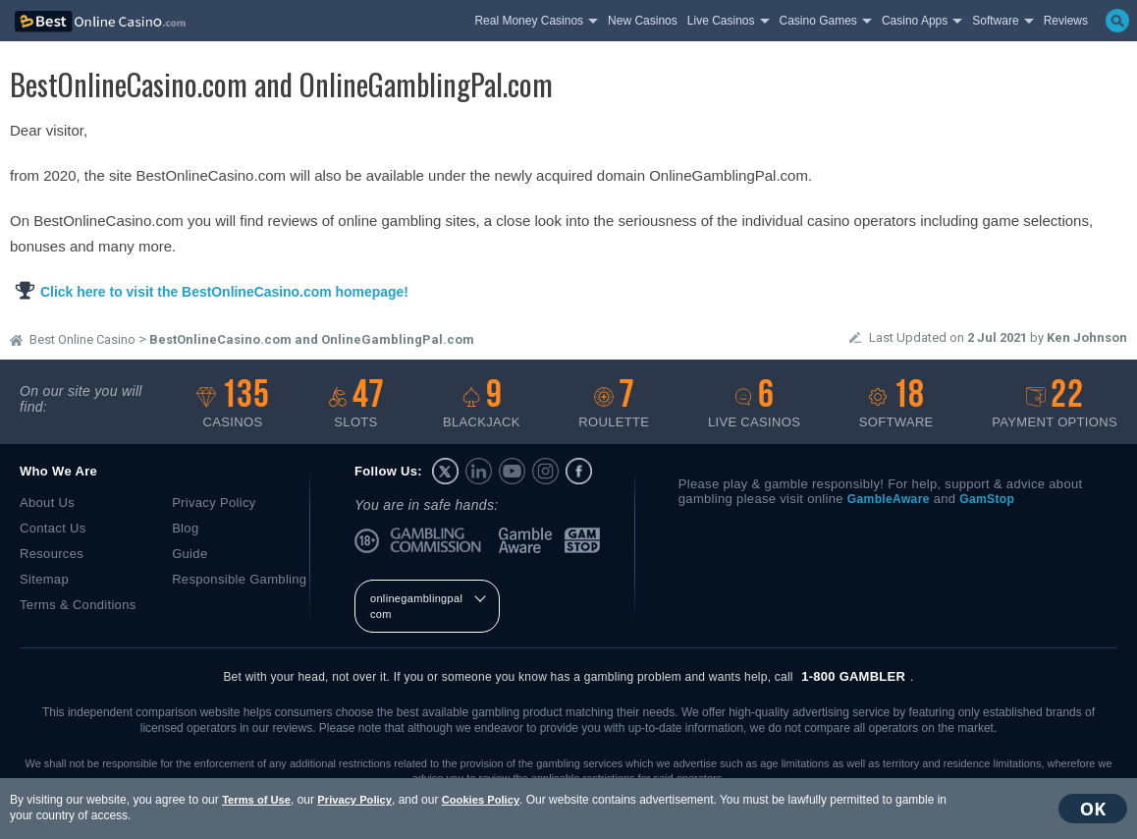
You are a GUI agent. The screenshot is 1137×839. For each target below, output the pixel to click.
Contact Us (53, 528)
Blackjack (481, 404)
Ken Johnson (1087, 337)
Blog (185, 528)
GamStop (583, 540)
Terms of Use (256, 800)
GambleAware (527, 540)
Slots (356, 404)
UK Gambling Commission (439, 540)
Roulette (613, 404)
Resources (51, 553)
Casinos (232, 404)
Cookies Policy (480, 800)
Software (896, 404)
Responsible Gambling (239, 579)
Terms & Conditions (78, 604)
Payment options (1054, 404)
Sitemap (44, 579)
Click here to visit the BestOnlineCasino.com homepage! (224, 292)
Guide (189, 553)
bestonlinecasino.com (129, 21)
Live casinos (754, 404)
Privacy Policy (354, 800)
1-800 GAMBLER (853, 676)
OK (1093, 808)
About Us (47, 502)
